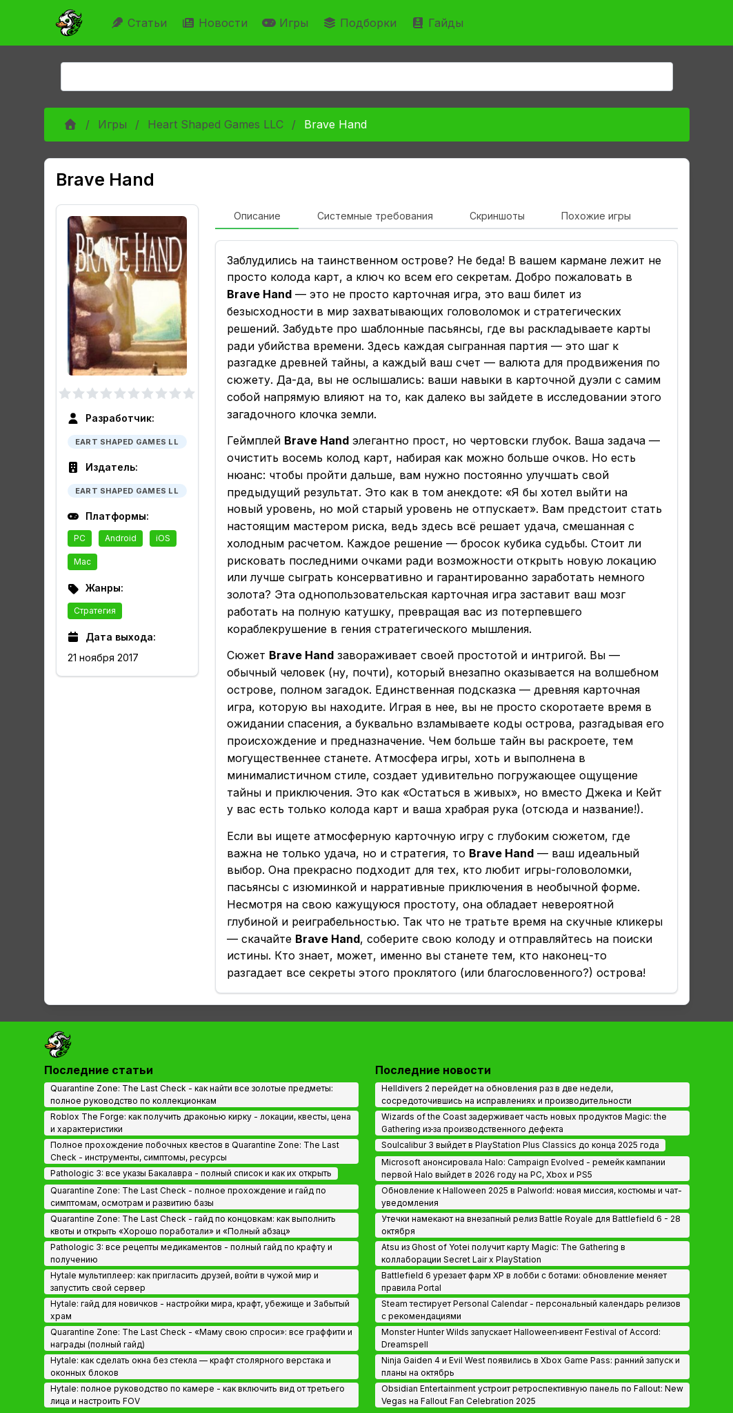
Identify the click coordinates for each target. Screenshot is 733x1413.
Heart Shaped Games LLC (215, 124)
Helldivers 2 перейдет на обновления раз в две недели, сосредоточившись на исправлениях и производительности (506, 1094)
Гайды (439, 23)
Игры (287, 23)
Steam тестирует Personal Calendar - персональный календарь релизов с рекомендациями (531, 1309)
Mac (82, 561)
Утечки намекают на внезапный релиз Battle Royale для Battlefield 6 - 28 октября (531, 1225)
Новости (216, 23)
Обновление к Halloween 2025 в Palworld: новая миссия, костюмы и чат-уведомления (531, 1196)
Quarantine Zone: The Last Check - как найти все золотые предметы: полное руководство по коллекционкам (191, 1094)
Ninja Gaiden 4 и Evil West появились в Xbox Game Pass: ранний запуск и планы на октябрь (530, 1366)
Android (121, 538)
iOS (163, 538)
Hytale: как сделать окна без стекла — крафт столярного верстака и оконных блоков (190, 1366)
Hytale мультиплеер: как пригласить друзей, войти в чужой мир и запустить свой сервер (184, 1281)
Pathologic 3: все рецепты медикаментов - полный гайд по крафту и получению (191, 1253)
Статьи (140, 23)
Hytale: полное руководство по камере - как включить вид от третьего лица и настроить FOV (197, 1394)
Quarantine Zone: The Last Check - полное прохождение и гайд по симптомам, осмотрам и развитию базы (188, 1196)
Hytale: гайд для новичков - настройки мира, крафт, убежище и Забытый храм (200, 1309)
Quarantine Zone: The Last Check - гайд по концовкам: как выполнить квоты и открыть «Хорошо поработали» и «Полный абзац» (193, 1225)
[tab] (257, 216)
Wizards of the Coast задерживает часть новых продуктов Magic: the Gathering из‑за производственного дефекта (524, 1122)
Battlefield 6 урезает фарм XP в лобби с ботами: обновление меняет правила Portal (524, 1281)
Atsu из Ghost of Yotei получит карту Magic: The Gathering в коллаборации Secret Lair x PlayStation (503, 1253)
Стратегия (95, 610)
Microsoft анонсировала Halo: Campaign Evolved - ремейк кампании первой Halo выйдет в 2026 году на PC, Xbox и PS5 (523, 1168)
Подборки (361, 23)
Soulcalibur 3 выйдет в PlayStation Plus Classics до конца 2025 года (520, 1145)
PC (80, 538)
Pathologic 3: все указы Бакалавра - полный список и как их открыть (191, 1173)
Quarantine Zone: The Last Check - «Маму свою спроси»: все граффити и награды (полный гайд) (201, 1338)
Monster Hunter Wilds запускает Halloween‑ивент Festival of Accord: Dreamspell (521, 1338)
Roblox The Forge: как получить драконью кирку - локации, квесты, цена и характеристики (200, 1122)
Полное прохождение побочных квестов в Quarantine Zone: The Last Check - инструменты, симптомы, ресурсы (194, 1151)
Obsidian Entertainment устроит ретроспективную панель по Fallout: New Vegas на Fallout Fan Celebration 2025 (532, 1394)
